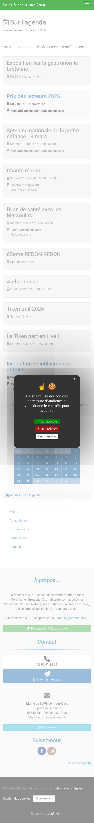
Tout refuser (47, 429)
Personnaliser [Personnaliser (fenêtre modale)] (47, 436)
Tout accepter (47, 421)
